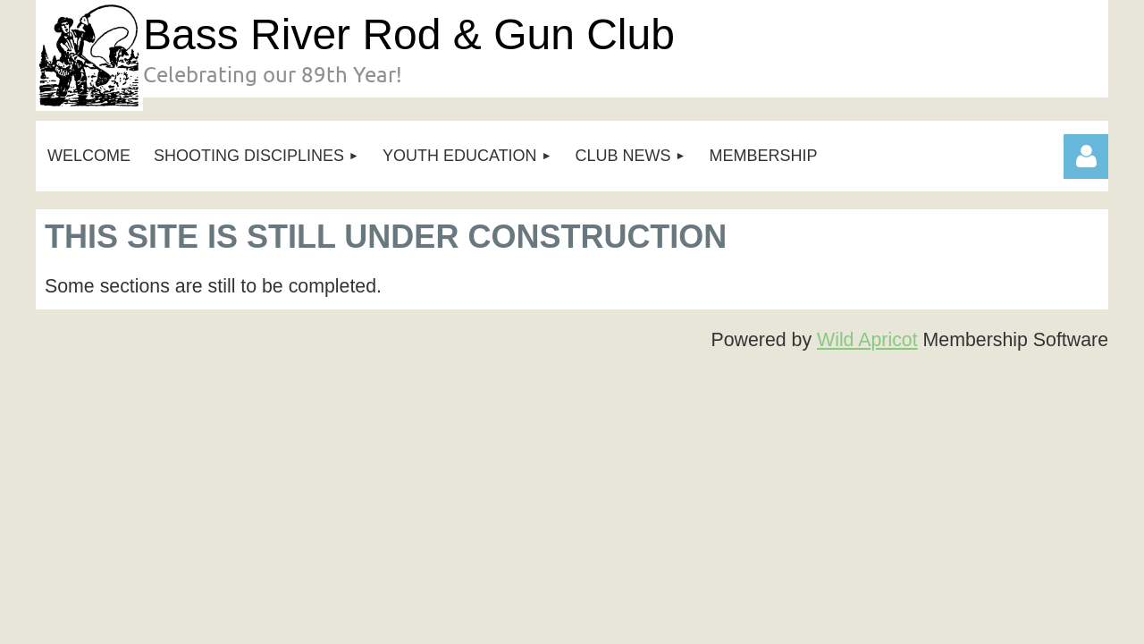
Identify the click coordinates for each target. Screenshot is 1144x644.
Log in (1086, 156)
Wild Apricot (867, 340)
